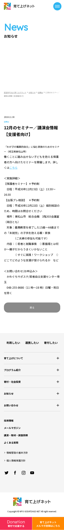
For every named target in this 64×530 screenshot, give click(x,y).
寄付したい (51, 343)
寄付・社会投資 (12, 381)
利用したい (13, 343)
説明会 (6, 121)
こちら (13, 168)
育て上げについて (13, 358)
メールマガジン (12, 428)
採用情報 (8, 420)
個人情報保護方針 (16, 460)
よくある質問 (11, 442)
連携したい (32, 343)
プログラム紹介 (12, 370)
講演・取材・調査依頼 (16, 435)
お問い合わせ (11, 405)
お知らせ (8, 393)
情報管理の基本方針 (17, 452)
